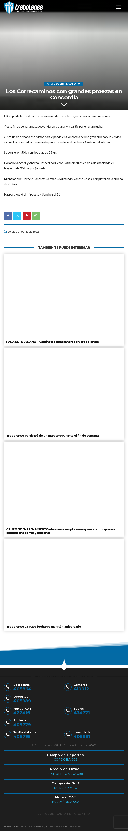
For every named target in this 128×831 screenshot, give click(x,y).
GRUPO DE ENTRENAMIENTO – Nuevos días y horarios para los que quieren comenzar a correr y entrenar (61, 531)
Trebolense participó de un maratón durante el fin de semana (52, 435)
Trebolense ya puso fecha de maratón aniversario (43, 626)
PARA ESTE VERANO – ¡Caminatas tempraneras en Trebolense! (52, 342)
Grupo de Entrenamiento (63, 84)
